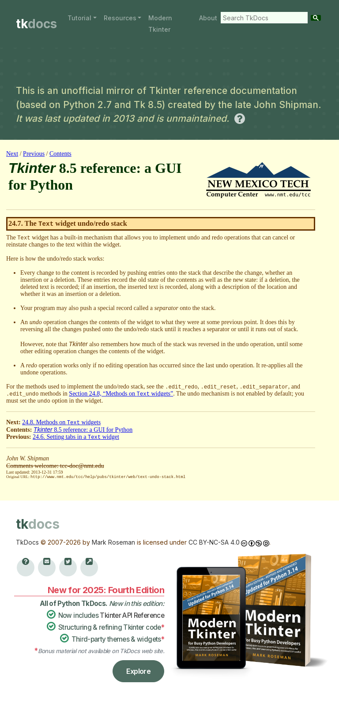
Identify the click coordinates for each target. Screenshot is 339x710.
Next (12, 153)
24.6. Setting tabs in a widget (76, 436)
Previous (34, 153)
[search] (262, 17)
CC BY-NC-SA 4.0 (214, 542)
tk (36, 23)
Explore (138, 670)
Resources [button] (120, 18)
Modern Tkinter (160, 23)
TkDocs (27, 542)
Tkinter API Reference (132, 615)
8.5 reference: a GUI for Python (83, 429)
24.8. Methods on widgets (61, 422)
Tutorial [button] (79, 18)
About (208, 18)
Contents (60, 153)
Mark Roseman (113, 542)
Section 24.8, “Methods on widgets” (121, 393)
